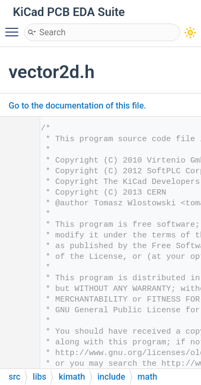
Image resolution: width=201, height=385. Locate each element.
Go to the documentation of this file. (77, 106)
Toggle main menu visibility (14, 27)
